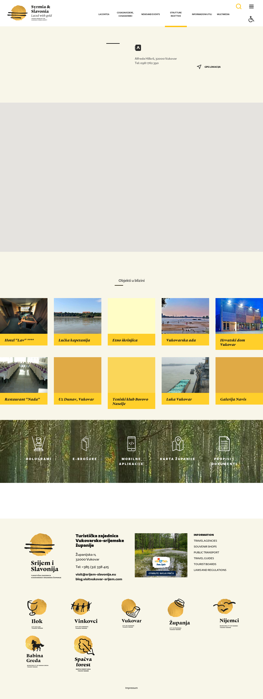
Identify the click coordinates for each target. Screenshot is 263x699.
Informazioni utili (202, 14)
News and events (150, 14)
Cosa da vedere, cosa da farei (125, 14)
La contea (103, 14)
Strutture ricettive (176, 14)
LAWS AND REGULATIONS (210, 570)
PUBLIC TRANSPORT (206, 552)
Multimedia (223, 14)
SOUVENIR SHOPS (205, 546)
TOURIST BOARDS (205, 564)
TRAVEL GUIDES (204, 558)
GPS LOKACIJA (209, 67)
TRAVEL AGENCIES (205, 540)
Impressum (131, 687)
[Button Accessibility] (251, 25)
